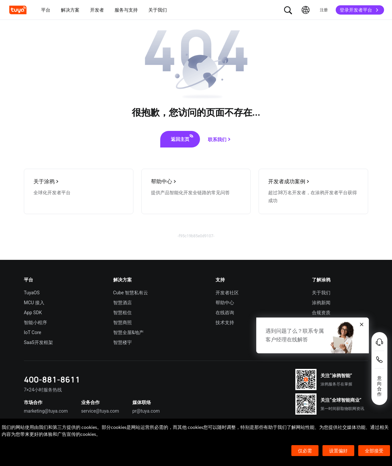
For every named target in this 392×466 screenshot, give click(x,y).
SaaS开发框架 (38, 342)
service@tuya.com (100, 411)
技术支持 (225, 322)
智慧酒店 (122, 302)
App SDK (33, 312)
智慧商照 (122, 322)
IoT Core (32, 332)
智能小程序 (35, 322)
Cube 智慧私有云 (130, 292)
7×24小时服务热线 (43, 389)
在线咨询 (225, 312)
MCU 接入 (34, 302)
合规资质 (321, 312)
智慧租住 (122, 312)
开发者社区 (227, 292)
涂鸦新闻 (321, 302)
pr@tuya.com (146, 411)
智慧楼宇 (122, 342)
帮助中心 (225, 302)
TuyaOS (32, 292)
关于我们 (321, 292)
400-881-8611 (52, 379)
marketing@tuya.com (46, 411)
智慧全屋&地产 (128, 332)
